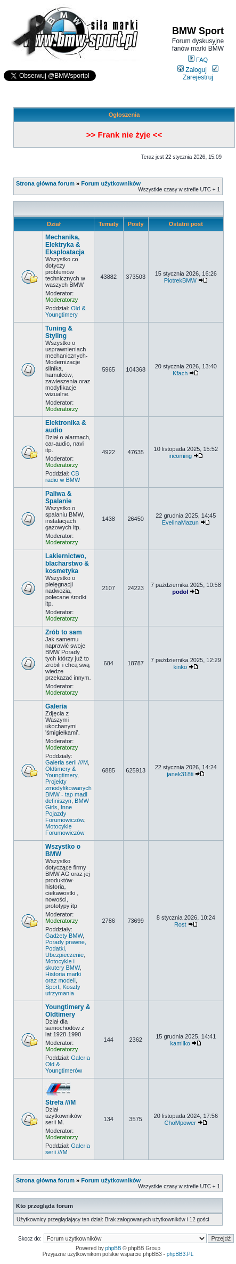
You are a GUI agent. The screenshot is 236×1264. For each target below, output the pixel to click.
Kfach (180, 373)
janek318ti (180, 774)
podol (180, 592)
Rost (180, 924)
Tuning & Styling (58, 332)
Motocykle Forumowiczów (64, 829)
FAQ (198, 60)
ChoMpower (180, 1123)
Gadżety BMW (64, 935)
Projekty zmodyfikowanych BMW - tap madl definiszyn (68, 791)
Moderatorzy (61, 299)
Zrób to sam (63, 632)
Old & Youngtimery (65, 311)
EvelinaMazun (180, 522)
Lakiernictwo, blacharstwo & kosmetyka (67, 563)
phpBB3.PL (180, 1254)
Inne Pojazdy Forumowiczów (64, 813)
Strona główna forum (45, 183)
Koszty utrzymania (62, 990)
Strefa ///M (60, 1102)
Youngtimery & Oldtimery (67, 1010)
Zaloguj (192, 70)
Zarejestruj (200, 73)
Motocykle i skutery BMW (62, 964)
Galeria (56, 706)
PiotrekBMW (180, 280)
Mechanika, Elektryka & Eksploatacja (64, 245)
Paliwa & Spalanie (58, 497)
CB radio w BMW (62, 476)
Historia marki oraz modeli (63, 977)
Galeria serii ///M (66, 762)
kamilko (180, 1043)
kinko (180, 667)
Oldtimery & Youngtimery (61, 772)
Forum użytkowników (111, 183)
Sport (52, 987)
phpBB (113, 1248)
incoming (180, 456)
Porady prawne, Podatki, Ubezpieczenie (65, 948)
